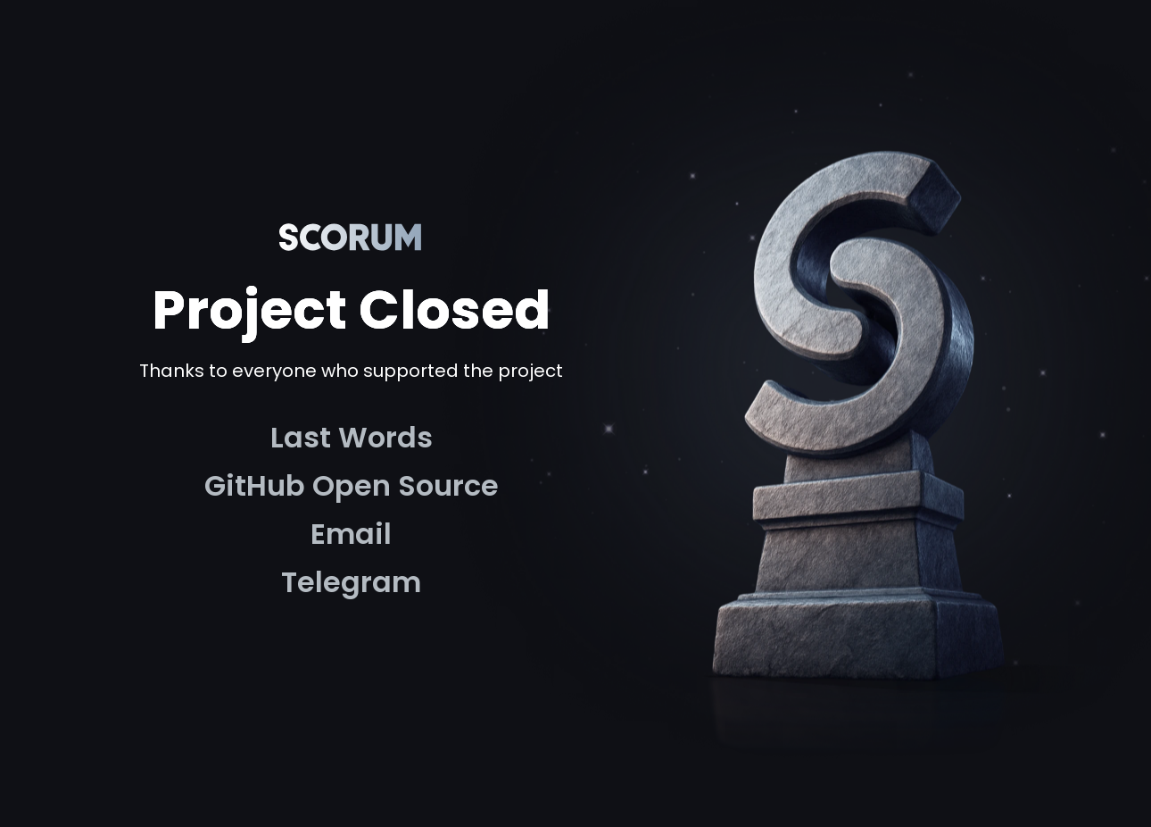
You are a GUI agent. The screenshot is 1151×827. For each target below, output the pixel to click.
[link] (351, 437)
